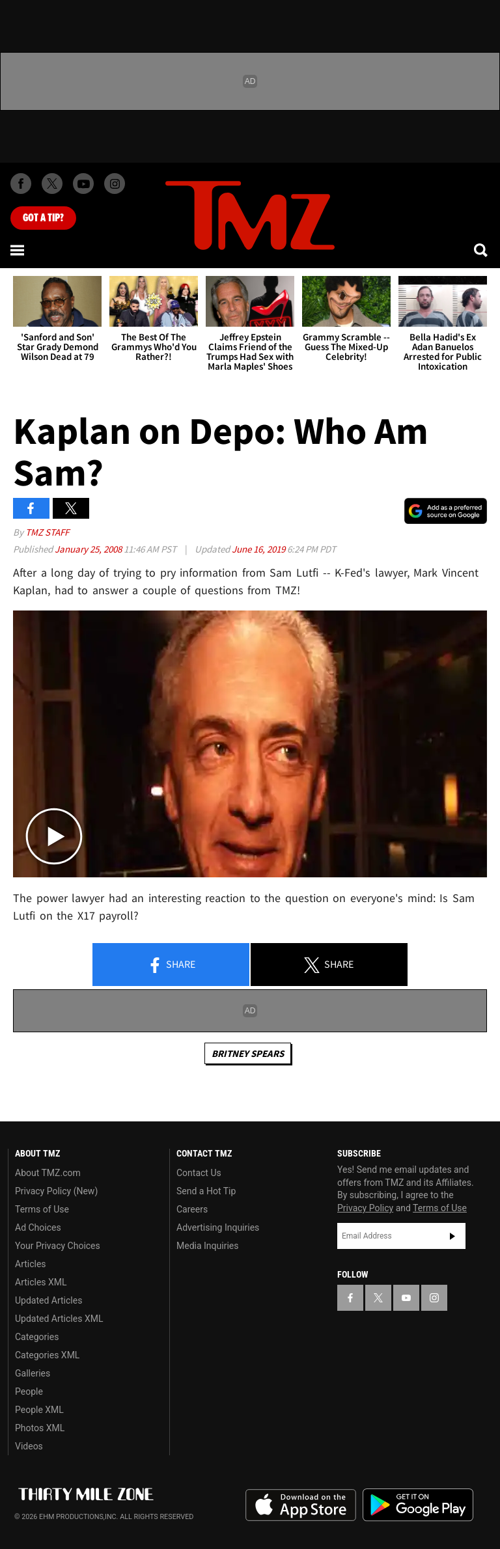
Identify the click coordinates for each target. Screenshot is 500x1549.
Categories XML (47, 1355)
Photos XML (39, 1428)
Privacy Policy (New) (56, 1191)
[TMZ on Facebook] (20, 183)
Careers (192, 1209)
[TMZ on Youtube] (83, 183)
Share (171, 965)
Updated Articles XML (59, 1318)
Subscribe (452, 1236)
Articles (30, 1264)
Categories (37, 1337)
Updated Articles (48, 1300)
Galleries (32, 1373)
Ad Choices (38, 1227)
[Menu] (18, 250)
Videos (29, 1446)
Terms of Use (42, 1209)
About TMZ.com (48, 1173)
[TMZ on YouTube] (406, 1298)
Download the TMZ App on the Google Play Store (418, 1505)
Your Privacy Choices (57, 1246)
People (29, 1391)
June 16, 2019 (259, 549)
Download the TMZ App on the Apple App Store (300, 1505)
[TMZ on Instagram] (114, 183)
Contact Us (198, 1173)
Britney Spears (248, 1053)
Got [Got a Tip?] (43, 218)
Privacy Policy (365, 1208)
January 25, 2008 (89, 549)
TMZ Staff (47, 532)
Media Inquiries (207, 1246)
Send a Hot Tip (206, 1191)
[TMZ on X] (52, 183)
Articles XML (41, 1282)
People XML (39, 1410)
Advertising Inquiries (217, 1227)
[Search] (482, 250)
